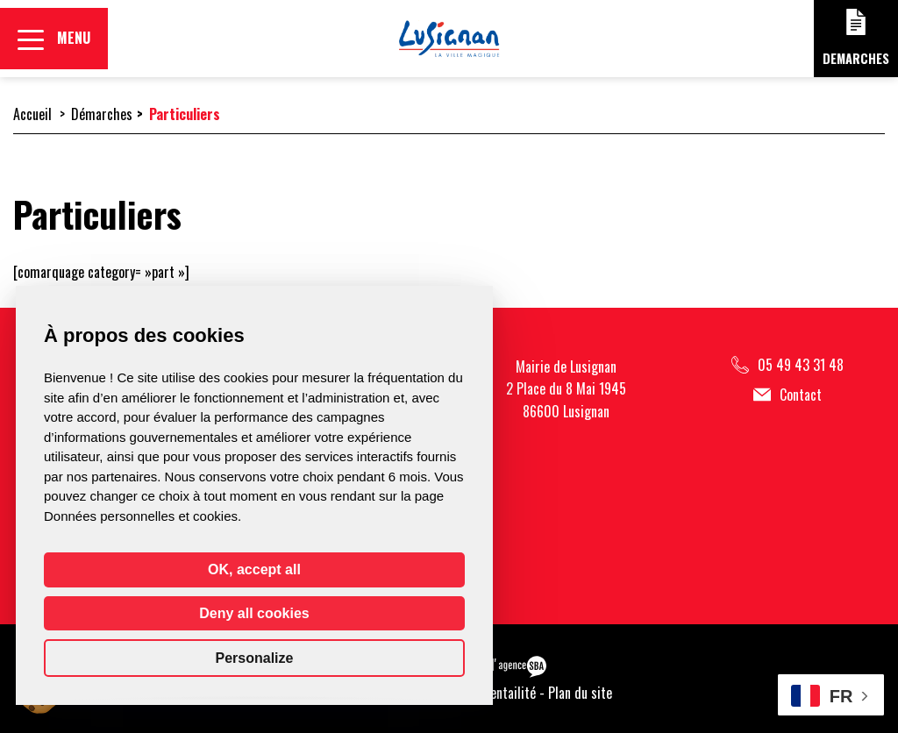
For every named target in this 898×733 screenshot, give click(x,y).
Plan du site (580, 692)
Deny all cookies (254, 613)
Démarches (101, 114)
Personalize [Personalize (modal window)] (255, 658)
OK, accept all (254, 569)
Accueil (32, 114)
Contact (787, 395)
